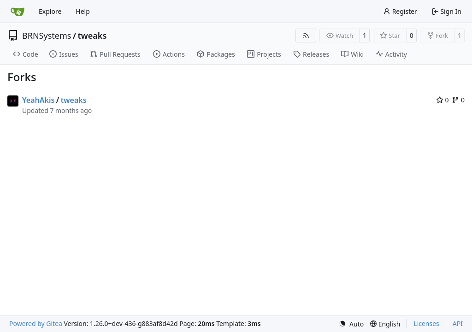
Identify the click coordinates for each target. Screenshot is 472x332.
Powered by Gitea (35, 323)
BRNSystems (46, 35)
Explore (50, 11)
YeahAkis (38, 100)
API (458, 323)
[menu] (351, 324)
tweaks (92, 35)
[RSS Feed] (306, 35)
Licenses (426, 323)
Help (83, 11)
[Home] (17, 11)
